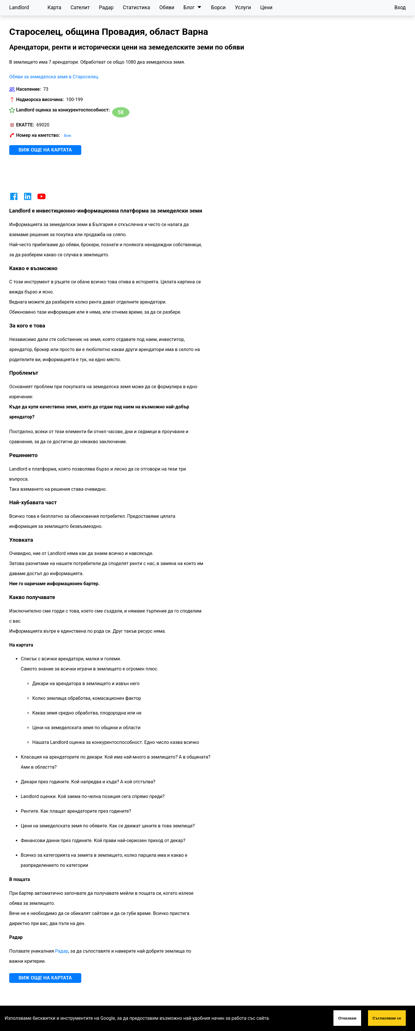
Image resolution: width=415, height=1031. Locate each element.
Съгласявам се (387, 1018)
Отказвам (347, 1018)
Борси (218, 7)
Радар (106, 7)
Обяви (166, 7)
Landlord (19, 7)
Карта (54, 7)
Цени (266, 7)
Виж (67, 135)
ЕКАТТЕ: (25, 125)
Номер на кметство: (38, 135)
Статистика (136, 7)
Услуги (243, 7)
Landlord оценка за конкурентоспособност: (63, 110)
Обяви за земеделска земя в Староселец (53, 76)
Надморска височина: (40, 99)
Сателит (80, 7)
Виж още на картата (45, 149)
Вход (400, 7)
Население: (28, 89)
